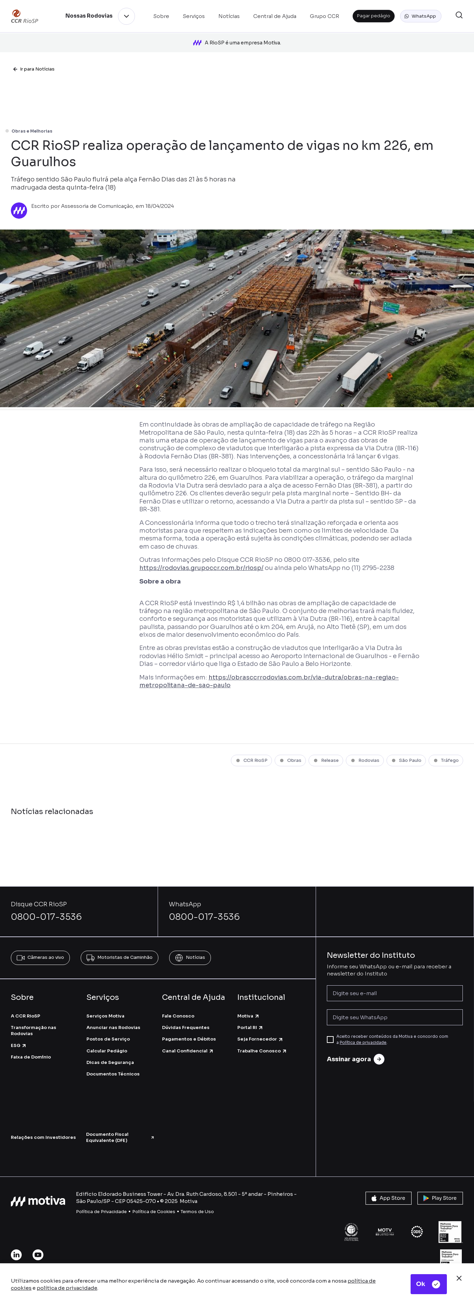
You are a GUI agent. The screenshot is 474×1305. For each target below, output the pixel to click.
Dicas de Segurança (110, 1053)
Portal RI (250, 1019)
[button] (420, 16)
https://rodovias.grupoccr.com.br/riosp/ (201, 559)
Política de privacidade (363, 1033)
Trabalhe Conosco (262, 1042)
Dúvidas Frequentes (186, 1019)
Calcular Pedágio (106, 1042)
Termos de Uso (197, 1203)
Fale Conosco (178, 1007)
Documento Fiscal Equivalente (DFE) (120, 1128)
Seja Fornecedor (260, 1030)
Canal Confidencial (188, 1042)
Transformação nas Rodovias (33, 1022)
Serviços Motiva (105, 1007)
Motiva (248, 1007)
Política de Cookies (153, 1203)
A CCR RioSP (25, 1007)
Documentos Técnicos (113, 1065)
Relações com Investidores (43, 1128)
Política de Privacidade (101, 1203)
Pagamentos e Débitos (189, 1030)
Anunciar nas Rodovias (113, 1019)
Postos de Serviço (108, 1030)
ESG (19, 1037)
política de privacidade (67, 1288)
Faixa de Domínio (31, 1048)
